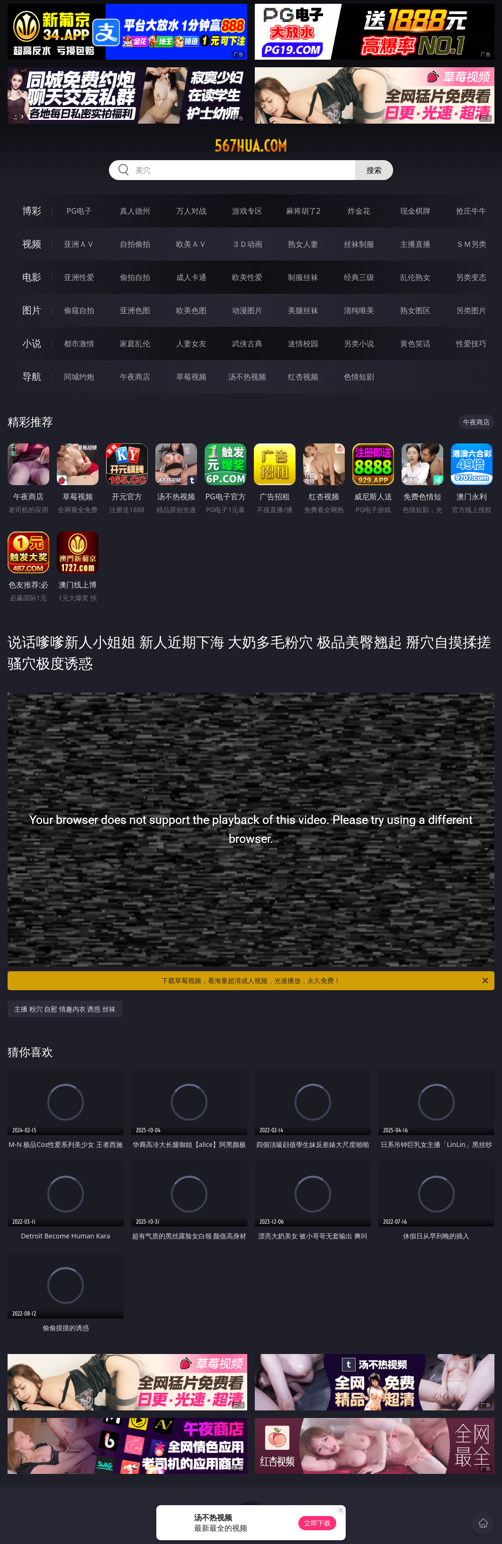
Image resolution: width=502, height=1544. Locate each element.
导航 (31, 376)
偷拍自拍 (135, 277)
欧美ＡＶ (191, 244)
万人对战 (191, 211)
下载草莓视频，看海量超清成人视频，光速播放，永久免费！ (325, 980)
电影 (31, 277)
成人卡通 (191, 277)
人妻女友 (191, 343)
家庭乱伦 (135, 343)
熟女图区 (415, 310)
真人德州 (135, 211)
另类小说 (359, 343)
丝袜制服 (359, 244)
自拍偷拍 (135, 244)
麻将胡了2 (303, 211)
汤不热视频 (247, 376)
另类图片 (471, 310)
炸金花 (359, 211)
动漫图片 (247, 310)
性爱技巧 (471, 343)
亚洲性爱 (79, 277)
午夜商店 (135, 376)
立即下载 (317, 1522)
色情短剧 (359, 376)
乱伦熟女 (415, 277)
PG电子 (79, 211)
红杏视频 (303, 376)
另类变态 (471, 277)
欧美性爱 (247, 277)
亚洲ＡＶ (79, 244)
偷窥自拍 (79, 310)
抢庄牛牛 (471, 211)
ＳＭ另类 (471, 244)
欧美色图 (191, 310)
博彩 (31, 210)
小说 (31, 343)
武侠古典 (247, 343)
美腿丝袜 (303, 310)
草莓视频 (191, 376)
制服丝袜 (303, 277)
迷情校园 (303, 343)
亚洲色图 (135, 310)
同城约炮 (79, 376)
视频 (31, 243)
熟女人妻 (303, 244)
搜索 (374, 170)
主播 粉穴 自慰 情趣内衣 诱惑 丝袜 (65, 1008)
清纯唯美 (359, 310)
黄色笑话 (415, 343)
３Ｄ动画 (247, 244)
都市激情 (79, 343)
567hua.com (251, 145)
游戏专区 (247, 211)
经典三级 (359, 277)
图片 (31, 310)
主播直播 (415, 244)
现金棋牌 (415, 211)
